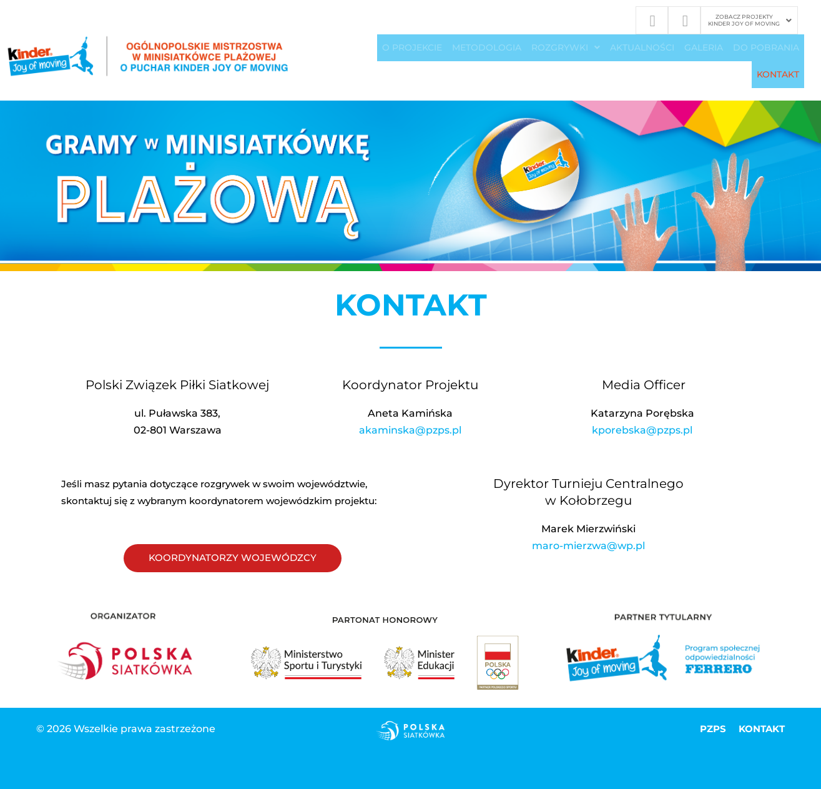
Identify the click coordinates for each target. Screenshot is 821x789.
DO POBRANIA (766, 48)
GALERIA (703, 48)
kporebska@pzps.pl (642, 431)
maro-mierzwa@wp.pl (588, 546)
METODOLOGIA (486, 48)
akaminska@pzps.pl (410, 431)
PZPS (711, 730)
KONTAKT (778, 75)
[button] (749, 20)
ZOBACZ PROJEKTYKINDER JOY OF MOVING (750, 20)
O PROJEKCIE (412, 48)
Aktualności (642, 48)
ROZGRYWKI (565, 48)
